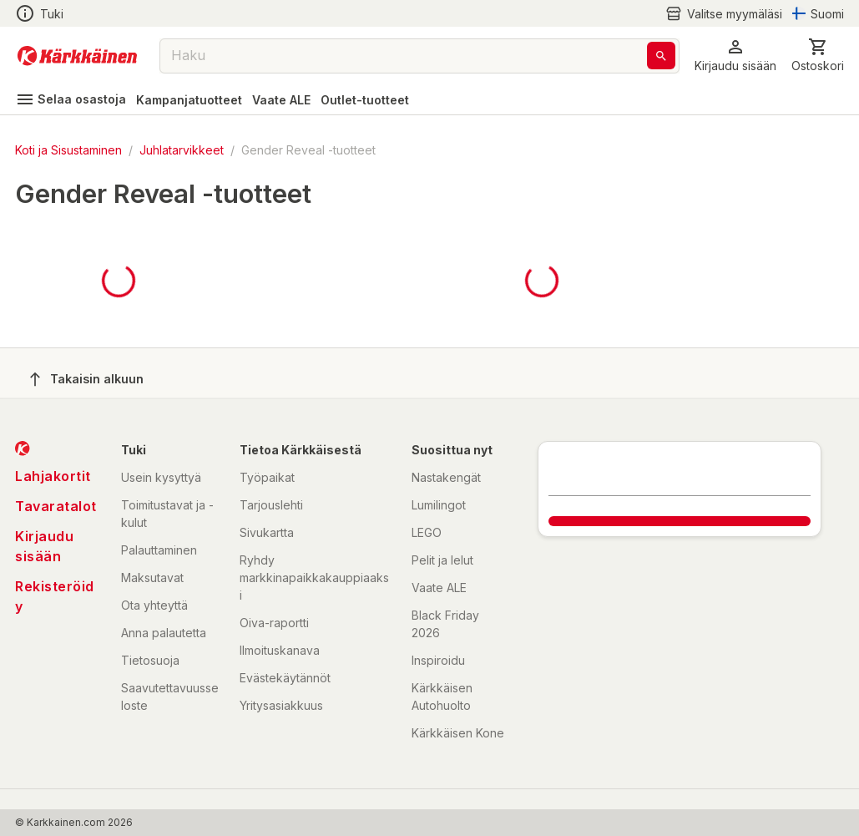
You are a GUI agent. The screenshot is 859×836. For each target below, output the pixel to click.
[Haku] (661, 55)
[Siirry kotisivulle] (77, 56)
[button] (735, 55)
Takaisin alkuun (87, 379)
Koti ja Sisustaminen (68, 150)
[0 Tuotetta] (817, 55)
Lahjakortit (53, 476)
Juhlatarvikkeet (181, 150)
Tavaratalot (56, 506)
